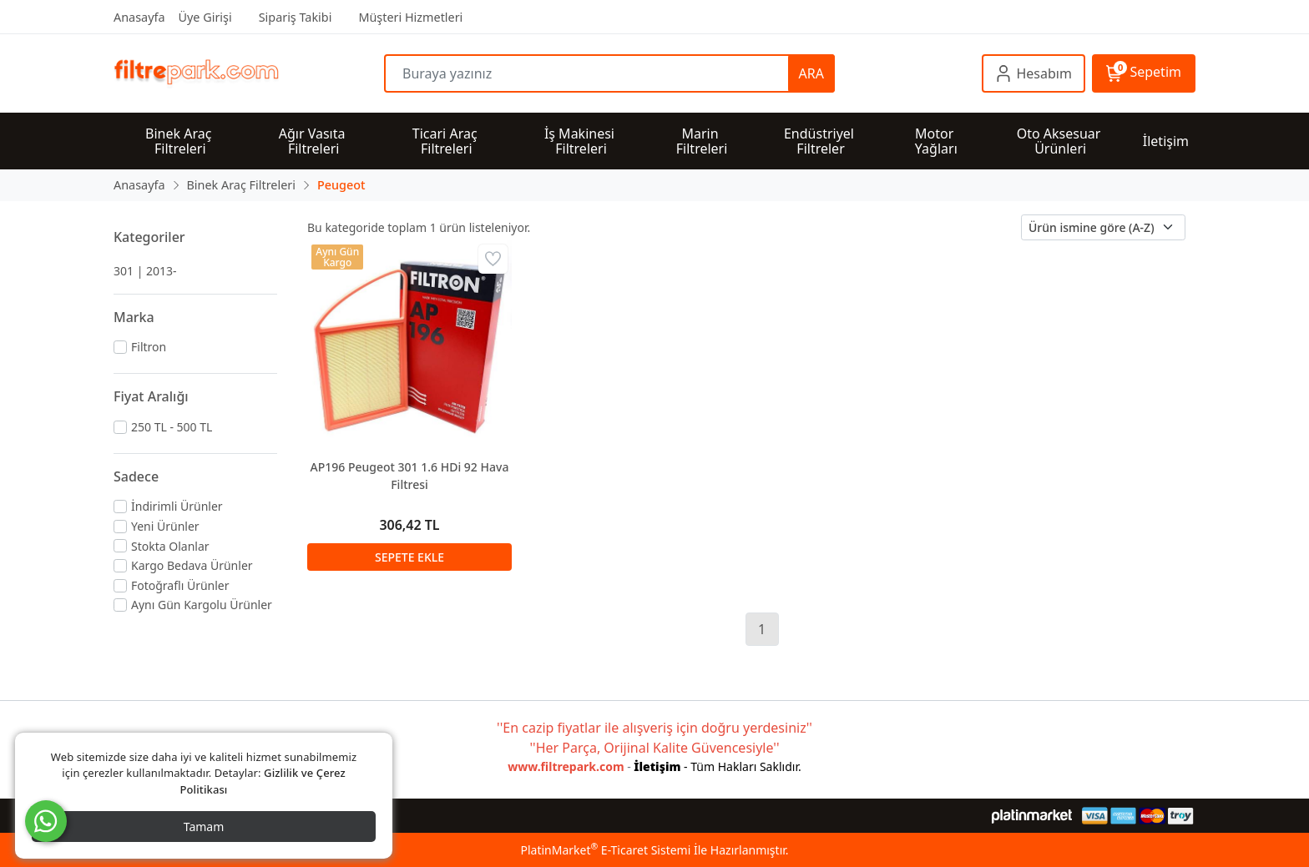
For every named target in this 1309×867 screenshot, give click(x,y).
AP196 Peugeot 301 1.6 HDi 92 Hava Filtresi (410, 475)
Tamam (204, 826)
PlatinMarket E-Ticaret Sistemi (605, 850)
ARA (811, 73)
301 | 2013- (145, 271)
